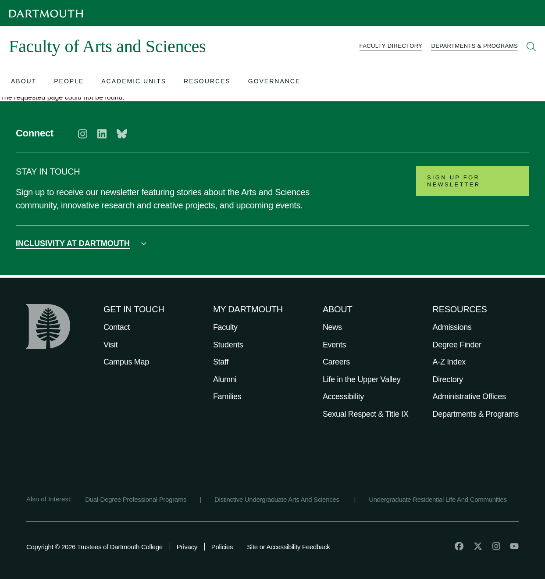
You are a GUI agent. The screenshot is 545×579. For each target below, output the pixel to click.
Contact (116, 327)
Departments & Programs (476, 414)
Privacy (187, 546)
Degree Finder (457, 344)
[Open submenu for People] (69, 82)
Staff (220, 361)
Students (228, 344)
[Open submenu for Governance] (274, 82)
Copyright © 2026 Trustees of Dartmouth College (94, 546)
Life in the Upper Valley (362, 379)
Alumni (224, 379)
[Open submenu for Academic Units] (133, 82)
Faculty (225, 327)
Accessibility (343, 396)
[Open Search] (531, 46)
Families (227, 396)
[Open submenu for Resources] (207, 82)
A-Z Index (449, 361)
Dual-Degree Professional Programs (135, 499)
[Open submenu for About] (23, 82)
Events (334, 344)
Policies (222, 546)
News (332, 327)
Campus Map (126, 361)
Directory (448, 379)
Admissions (452, 327)
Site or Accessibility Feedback (288, 546)
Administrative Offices (469, 396)
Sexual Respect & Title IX (366, 414)
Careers (336, 361)
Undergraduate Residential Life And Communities (438, 499)
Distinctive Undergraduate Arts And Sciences (277, 499)
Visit (110, 344)
